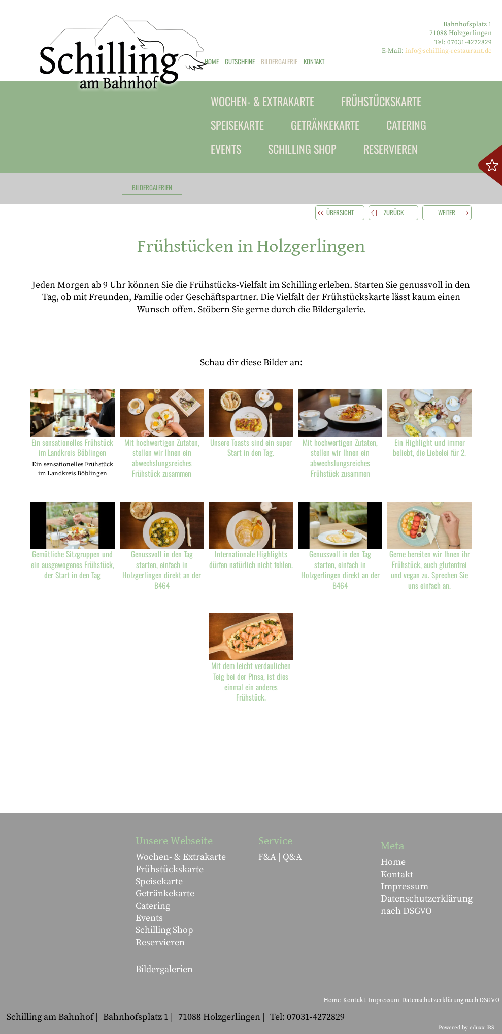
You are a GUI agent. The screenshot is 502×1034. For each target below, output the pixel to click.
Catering (153, 906)
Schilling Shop (164, 930)
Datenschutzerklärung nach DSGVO (427, 905)
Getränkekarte (165, 893)
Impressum (404, 886)
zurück (394, 212)
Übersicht (340, 212)
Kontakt (397, 874)
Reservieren (160, 942)
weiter (446, 212)
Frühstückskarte (170, 869)
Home (393, 862)
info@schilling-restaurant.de (448, 51)
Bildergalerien (164, 969)
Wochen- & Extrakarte (181, 857)
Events (149, 918)
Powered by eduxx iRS (466, 1027)
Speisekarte (159, 881)
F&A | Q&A (280, 857)
